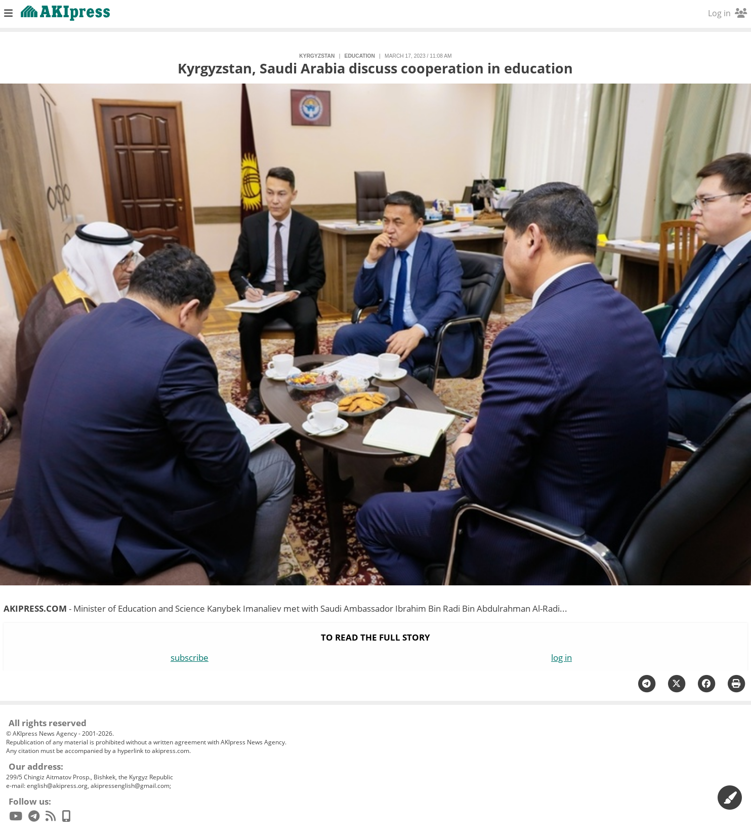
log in (561, 657)
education (360, 56)
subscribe (189, 657)
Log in (727, 13)
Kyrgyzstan (317, 56)
